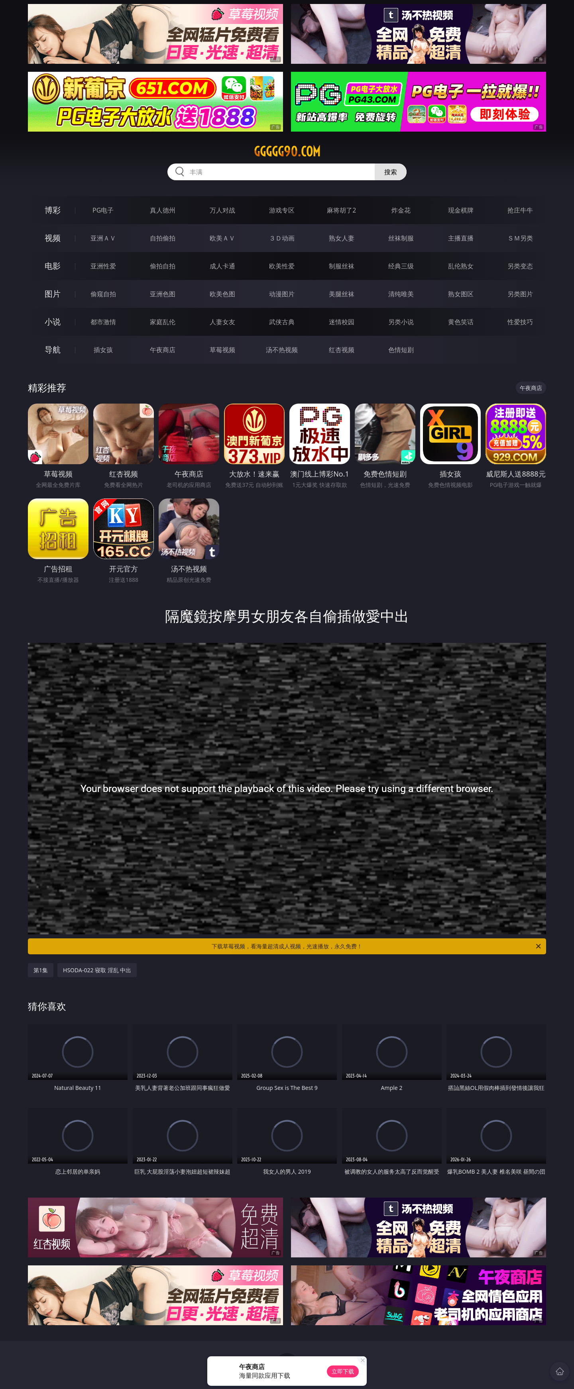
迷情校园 (341, 321)
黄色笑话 (461, 321)
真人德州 (162, 210)
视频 (53, 237)
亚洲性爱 (103, 266)
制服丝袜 (341, 266)
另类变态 (520, 266)
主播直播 (461, 238)
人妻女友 (222, 321)
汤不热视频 (282, 349)
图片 (53, 293)
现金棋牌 (461, 210)
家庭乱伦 (162, 321)
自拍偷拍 (162, 238)
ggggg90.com (287, 152)
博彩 (53, 210)
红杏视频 (341, 349)
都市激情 (103, 321)
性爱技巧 (520, 321)
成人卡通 (222, 266)
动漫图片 (282, 294)
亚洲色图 (162, 294)
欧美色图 (222, 294)
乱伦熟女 (461, 266)
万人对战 (222, 210)
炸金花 (401, 210)
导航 (53, 349)
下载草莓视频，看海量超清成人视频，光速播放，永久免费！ (377, 946)
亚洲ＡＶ (103, 238)
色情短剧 (401, 349)
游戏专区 (282, 210)
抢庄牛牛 (520, 210)
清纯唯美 (401, 294)
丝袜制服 (401, 238)
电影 (53, 265)
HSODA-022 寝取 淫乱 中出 (97, 970)
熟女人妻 (341, 238)
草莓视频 (222, 349)
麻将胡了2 (341, 210)
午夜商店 (162, 349)
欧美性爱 (282, 266)
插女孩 (103, 349)
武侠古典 (282, 321)
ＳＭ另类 (520, 238)
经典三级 (401, 266)
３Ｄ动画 (282, 238)
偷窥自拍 (103, 294)
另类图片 (520, 294)
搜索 (390, 171)
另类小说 (401, 321)
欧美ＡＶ (222, 238)
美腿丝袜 (341, 294)
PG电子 (103, 210)
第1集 (40, 970)
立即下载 (343, 1371)
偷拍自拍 (162, 266)
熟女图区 (461, 294)
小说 (53, 321)
